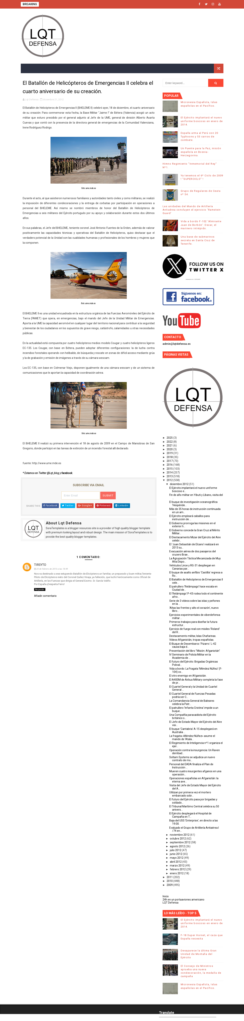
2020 (170, 449)
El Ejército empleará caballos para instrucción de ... (189, 517)
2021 (170, 445)
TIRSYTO (40, 565)
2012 (170, 480)
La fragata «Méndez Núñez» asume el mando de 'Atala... (192, 737)
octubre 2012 (178, 838)
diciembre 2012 (179, 484)
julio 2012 (176, 850)
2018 (170, 457)
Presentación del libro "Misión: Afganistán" (194, 650)
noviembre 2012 (180, 834)
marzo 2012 (177, 865)
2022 (170, 441)
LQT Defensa (170, 902)
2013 (170, 476)
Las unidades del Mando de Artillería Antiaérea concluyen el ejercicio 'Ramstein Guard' (192, 210)
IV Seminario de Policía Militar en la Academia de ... (190, 656)
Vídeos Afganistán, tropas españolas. (191, 639)
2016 (170, 464)
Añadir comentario (45, 595)
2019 (170, 453)
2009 (170, 884)
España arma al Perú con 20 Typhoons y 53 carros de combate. (199, 136)
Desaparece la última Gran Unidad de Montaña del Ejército (199, 954)
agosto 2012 (177, 846)
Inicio (166, 896)
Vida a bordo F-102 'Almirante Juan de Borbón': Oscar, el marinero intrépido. (201, 225)
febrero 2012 (178, 869)
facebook (66, 473)
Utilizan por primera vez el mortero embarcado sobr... (190, 794)
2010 (170, 880)
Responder (39, 589)
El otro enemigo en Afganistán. (187, 675)
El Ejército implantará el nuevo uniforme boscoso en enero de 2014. (202, 121)
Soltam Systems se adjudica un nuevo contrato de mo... (192, 759)
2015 (170, 468)
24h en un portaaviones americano (183, 899)
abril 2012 (176, 861)
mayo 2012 (177, 857)
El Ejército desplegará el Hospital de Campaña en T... (190, 815)
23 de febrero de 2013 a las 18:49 (52, 569)
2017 (170, 460)
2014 (170, 472)
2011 (170, 877)
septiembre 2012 (180, 842)
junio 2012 (176, 853)
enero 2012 (177, 873)
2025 (170, 437)
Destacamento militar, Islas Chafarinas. (192, 635)
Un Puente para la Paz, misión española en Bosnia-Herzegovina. (201, 152)
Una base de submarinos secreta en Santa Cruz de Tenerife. (198, 240)
